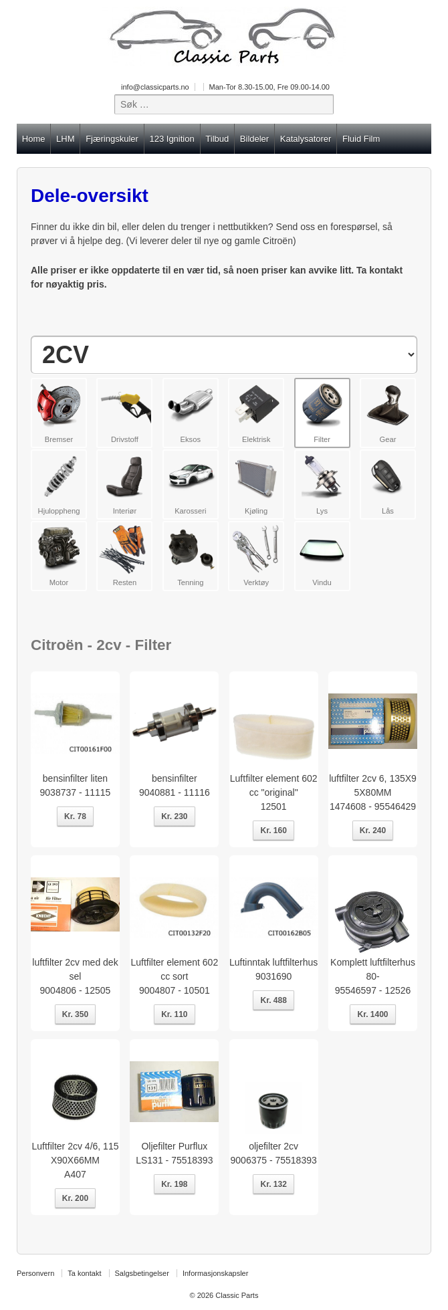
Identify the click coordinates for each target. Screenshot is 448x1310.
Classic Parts (235, 1295)
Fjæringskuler (112, 139)
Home (33, 139)
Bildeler (254, 139)
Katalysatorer (306, 139)
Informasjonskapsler (215, 1273)
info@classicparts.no (155, 87)
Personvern (35, 1273)
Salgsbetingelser (142, 1273)
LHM (65, 139)
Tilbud (217, 139)
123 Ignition (171, 139)
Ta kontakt (84, 1273)
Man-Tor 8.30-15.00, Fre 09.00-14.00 (269, 87)
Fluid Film (361, 139)
